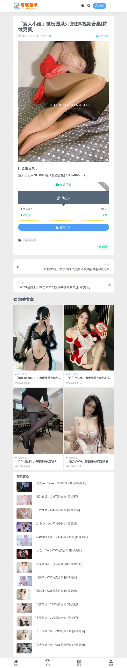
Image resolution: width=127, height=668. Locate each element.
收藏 (103, 247)
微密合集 (46, 36)
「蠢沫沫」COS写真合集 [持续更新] (55, 590)
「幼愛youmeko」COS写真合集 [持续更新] (60, 483)
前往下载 (102, 35)
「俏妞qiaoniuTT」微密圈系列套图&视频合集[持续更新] (37, 379)
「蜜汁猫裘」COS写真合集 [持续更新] (57, 496)
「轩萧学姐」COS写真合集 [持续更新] (57, 604)
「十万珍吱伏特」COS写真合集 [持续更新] (59, 631)
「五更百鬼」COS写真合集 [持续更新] (57, 617)
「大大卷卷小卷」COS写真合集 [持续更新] (59, 644)
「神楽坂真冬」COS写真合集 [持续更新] (58, 564)
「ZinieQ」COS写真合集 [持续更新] (55, 523)
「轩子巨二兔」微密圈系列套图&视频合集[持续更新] (87, 379)
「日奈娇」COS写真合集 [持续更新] (55, 577)
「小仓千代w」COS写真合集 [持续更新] (58, 550)
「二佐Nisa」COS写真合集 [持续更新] (57, 510)
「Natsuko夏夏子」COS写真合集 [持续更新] (61, 537)
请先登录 (63, 227)
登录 (99, 5)
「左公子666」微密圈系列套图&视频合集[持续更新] (88, 462)
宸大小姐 (30, 240)
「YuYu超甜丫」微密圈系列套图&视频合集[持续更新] (37, 462)
